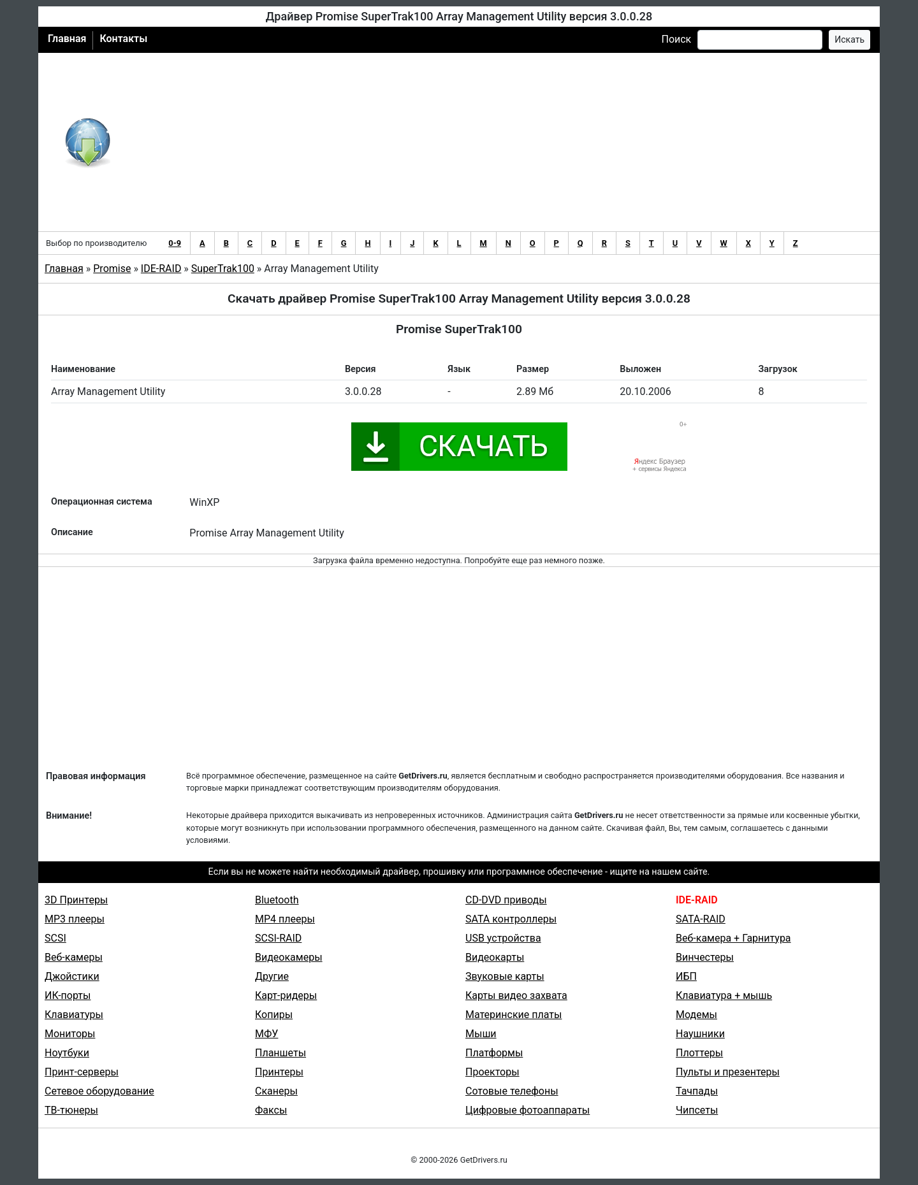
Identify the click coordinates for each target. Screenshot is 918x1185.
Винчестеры (705, 957)
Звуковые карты (504, 976)
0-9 (174, 243)
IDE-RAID (161, 268)
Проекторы (492, 1072)
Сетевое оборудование (99, 1091)
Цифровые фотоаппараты (527, 1110)
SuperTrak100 (222, 268)
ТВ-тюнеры (71, 1110)
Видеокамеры (289, 957)
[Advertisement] (500, 142)
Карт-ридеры (286, 995)
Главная (67, 38)
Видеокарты (494, 957)
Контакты (123, 38)
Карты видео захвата (516, 995)
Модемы (696, 1015)
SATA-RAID (700, 919)
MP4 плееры (285, 919)
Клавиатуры (74, 1015)
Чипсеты (697, 1110)
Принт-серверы (82, 1072)
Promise (112, 268)
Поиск (676, 39)
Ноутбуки (67, 1053)
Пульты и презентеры (728, 1072)
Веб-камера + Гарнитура (733, 938)
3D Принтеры (76, 900)
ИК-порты (68, 995)
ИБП (686, 976)
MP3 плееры (75, 919)
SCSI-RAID (278, 938)
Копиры (274, 1015)
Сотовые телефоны (511, 1091)
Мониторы (70, 1034)
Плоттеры (699, 1053)
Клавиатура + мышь (724, 995)
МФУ (266, 1034)
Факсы (271, 1110)
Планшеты (280, 1053)
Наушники (700, 1034)
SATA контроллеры (511, 919)
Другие (272, 976)
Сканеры (276, 1091)
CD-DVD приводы (506, 900)
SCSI (55, 938)
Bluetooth (277, 900)
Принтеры (279, 1072)
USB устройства (503, 938)
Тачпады (697, 1091)
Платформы (494, 1053)
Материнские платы (513, 1015)
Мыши (481, 1034)
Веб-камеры (74, 957)
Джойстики (72, 976)
